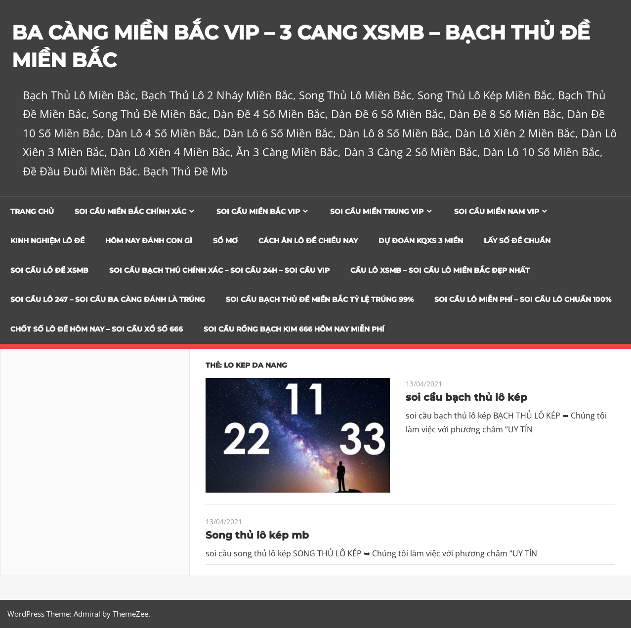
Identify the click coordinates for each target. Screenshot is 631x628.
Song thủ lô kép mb (257, 535)
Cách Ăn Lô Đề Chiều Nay (308, 240)
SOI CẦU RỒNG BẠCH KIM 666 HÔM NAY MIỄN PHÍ (294, 329)
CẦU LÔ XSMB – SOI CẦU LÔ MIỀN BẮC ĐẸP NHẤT (440, 270)
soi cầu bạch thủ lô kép (466, 397)
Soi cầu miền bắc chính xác (130, 211)
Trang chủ (32, 211)
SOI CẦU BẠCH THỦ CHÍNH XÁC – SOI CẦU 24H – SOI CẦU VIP (219, 270)
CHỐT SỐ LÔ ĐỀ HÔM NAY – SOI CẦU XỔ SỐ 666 (96, 329)
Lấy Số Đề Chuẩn (517, 240)
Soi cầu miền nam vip (496, 211)
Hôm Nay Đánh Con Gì (148, 240)
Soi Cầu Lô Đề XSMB (49, 270)
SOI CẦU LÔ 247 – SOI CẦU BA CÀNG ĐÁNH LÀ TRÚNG (107, 299)
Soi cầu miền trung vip (376, 211)
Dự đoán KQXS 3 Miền (421, 240)
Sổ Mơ (225, 240)
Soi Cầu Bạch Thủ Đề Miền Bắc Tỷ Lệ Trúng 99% (320, 299)
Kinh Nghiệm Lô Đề (47, 240)
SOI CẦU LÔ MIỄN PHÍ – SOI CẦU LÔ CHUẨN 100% (522, 299)
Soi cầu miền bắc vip (258, 211)
